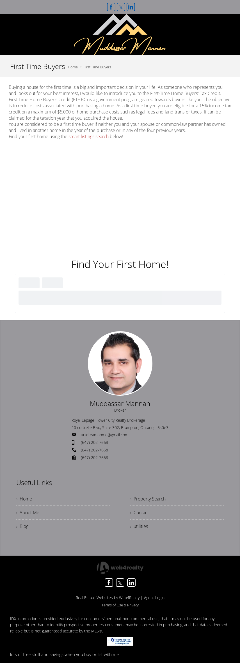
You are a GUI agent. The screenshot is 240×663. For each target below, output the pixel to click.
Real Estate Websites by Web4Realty (108, 597)
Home (73, 66)
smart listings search (88, 136)
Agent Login (154, 597)
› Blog (22, 526)
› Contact (139, 512)
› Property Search (148, 499)
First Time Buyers (97, 66)
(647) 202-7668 (94, 442)
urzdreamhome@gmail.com (104, 434)
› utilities (139, 526)
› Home (24, 499)
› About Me (27, 512)
